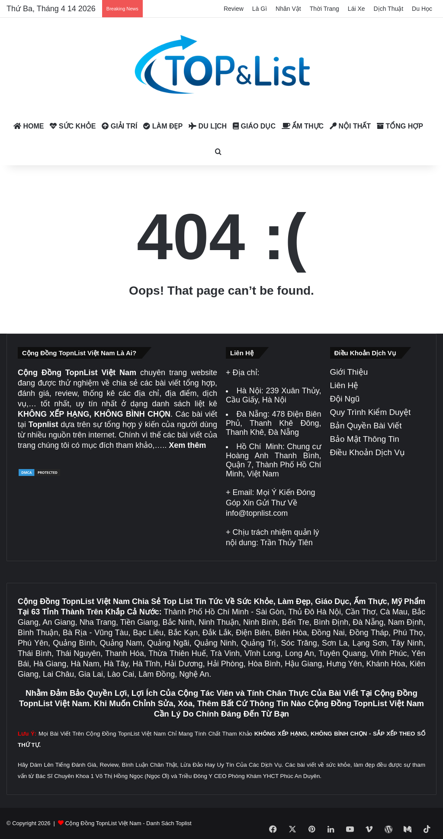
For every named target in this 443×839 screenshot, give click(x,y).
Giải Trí (119, 126)
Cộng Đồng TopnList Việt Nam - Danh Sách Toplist (128, 823)
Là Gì (259, 8)
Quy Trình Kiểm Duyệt (370, 412)
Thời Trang (324, 8)
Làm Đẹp (163, 126)
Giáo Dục (254, 126)
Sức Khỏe (73, 126)
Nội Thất (350, 126)
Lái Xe (356, 8)
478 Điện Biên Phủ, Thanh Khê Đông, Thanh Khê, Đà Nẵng (273, 423)
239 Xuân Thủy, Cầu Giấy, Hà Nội (273, 395)
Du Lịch (208, 126)
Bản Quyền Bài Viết (366, 425)
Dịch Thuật (389, 8)
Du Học (422, 8)
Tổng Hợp (400, 126)
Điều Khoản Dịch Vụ (367, 452)
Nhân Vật (288, 8)
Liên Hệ (344, 385)
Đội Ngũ (345, 398)
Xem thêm (187, 445)
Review (234, 8)
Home (28, 126)
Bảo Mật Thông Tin (364, 439)
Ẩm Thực (303, 126)
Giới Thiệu (349, 371)
